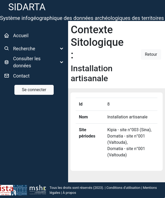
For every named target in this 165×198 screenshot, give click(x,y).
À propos (69, 193)
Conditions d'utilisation (123, 188)
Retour (151, 54)
